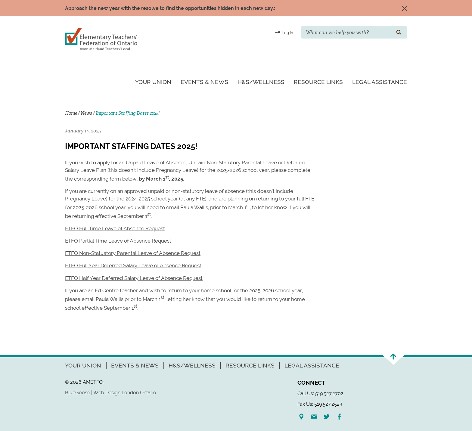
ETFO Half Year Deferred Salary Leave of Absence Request (134, 278)
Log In (284, 32)
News (86, 113)
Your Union (153, 82)
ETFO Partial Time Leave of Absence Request (118, 241)
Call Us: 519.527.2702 (320, 393)
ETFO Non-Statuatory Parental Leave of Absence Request (132, 253)
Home (71, 113)
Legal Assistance (379, 82)
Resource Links (318, 82)
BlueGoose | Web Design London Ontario (110, 392)
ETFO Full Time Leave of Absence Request (115, 228)
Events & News (204, 82)
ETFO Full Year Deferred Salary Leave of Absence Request (133, 265)
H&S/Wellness (261, 82)
